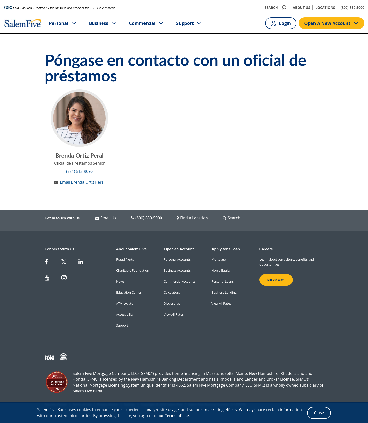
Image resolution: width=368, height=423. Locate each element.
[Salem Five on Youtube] (50, 278)
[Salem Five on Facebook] (50, 262)
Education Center (128, 292)
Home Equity (220, 270)
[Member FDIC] (50, 356)
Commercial (146, 23)
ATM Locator (125, 303)
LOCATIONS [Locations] (325, 7)
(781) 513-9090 (79, 171)
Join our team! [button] (276, 279)
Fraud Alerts (125, 259)
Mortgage (218, 259)
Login (281, 23)
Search (231, 218)
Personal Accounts (177, 259)
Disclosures (172, 303)
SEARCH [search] (276, 7)
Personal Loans (222, 281)
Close (319, 412)
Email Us (105, 218)
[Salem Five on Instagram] (66, 278)
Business (103, 23)
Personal (63, 23)
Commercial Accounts (179, 281)
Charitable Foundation (132, 270)
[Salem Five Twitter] (66, 262)
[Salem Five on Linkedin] (83, 262)
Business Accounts (177, 270)
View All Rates (174, 314)
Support (189, 23)
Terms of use (177, 415)
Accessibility (125, 314)
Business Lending (224, 292)
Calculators (172, 292)
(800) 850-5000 (352, 7)
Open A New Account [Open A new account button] (331, 23)
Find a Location (192, 218)
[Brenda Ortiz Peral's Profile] (79, 118)
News (120, 281)
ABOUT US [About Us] (301, 7)
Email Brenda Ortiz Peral (82, 182)
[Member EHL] (64, 356)
